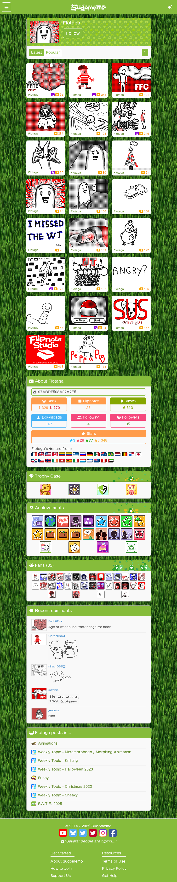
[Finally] (45, 271)
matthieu (54, 690)
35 (128, 424)
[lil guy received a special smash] (88, 77)
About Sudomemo (67, 861)
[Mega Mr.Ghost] (45, 155)
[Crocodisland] (131, 194)
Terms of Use (113, 861)
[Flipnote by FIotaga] (131, 116)
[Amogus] (131, 310)
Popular (53, 52)
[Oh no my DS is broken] (45, 310)
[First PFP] (45, 194)
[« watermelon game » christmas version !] (131, 155)
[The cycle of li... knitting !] (88, 271)
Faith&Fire (55, 621)
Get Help (110, 875)
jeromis (53, 710)
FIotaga (33, 94)
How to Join (61, 868)
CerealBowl (56, 636)
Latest (36, 52)
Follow (73, 33)
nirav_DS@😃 (57, 666)
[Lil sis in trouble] (131, 77)
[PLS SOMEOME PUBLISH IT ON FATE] (45, 77)
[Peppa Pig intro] (88, 349)
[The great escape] (88, 155)
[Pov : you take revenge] (88, 116)
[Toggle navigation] (6, 7)
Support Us (61, 875)
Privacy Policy (114, 868)
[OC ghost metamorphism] (45, 116)
